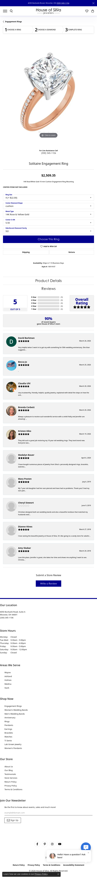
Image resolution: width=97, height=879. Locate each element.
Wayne (7, 672)
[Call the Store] (6, 617)
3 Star (33, 303)
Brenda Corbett (26, 407)
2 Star (33, 306)
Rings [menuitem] (7, 721)
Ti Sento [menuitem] (8, 740)
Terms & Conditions (13, 789)
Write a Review (48, 583)
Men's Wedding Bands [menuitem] (14, 713)
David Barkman (26, 338)
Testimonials (10, 774)
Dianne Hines (25, 526)
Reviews (48, 288)
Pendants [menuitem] (8, 725)
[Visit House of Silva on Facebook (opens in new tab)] (37, 844)
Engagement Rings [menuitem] (13, 706)
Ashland (8, 676)
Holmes (8, 680)
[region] (48, 94)
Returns (72, 252)
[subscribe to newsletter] (12, 820)
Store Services (10, 778)
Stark (6, 687)
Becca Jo (22, 361)
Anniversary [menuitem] (9, 717)
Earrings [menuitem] (8, 729)
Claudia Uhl (24, 383)
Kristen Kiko (24, 431)
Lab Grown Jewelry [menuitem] (12, 744)
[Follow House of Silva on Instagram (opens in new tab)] (52, 844)
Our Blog (8, 770)
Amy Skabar (24, 548)
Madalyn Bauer (26, 454)
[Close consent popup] (58, 874)
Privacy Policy (10, 785)
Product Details (48, 281)
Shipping (26, 252)
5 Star (33, 297)
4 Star (33, 300)
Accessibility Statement (73, 865)
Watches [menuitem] (8, 736)
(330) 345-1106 (63, 3)
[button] (11, 11)
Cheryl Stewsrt (26, 502)
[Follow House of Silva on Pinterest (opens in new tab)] (45, 844)
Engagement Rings (13, 21)
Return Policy (10, 781)
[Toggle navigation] (6, 11)
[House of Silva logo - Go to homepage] (48, 11)
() (62, 297)
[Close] (93, 3)
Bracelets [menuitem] (8, 732)
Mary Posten (25, 478)
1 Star (33, 309)
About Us (8, 766)
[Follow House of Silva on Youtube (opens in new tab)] (60, 844)
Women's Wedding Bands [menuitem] (16, 710)
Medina (7, 684)
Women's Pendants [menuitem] (13, 748)
